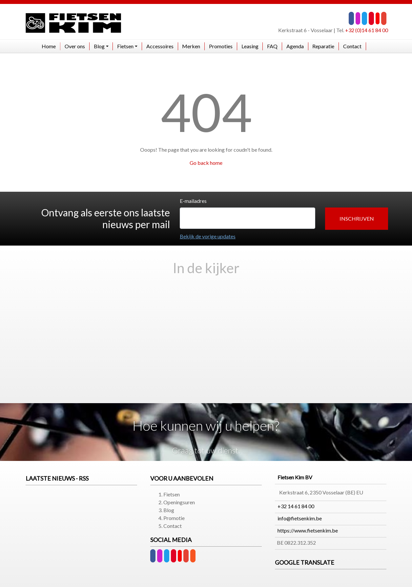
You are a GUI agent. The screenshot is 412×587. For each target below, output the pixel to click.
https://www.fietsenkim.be (308, 530)
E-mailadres (193, 201)
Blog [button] (99, 46)
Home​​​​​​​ (49, 46)
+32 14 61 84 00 (296, 506)
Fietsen (171, 494)
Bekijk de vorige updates (208, 236)
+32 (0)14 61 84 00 (366, 30)
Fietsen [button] (125, 46)
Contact (352, 46)
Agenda (295, 46)
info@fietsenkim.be (300, 518)
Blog (168, 510)
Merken (191, 46)
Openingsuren (179, 502)
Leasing (249, 46)
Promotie (174, 518)
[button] (356, 218)
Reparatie (323, 46)
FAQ (272, 46)
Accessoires (160, 46)
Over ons (75, 46)
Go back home (206, 163)
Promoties (221, 46)
